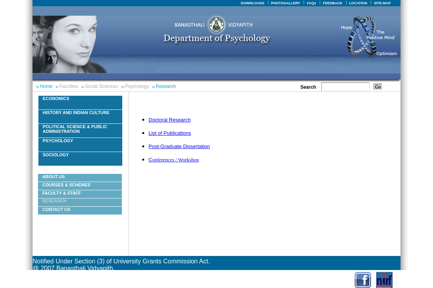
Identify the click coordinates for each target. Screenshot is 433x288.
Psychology (137, 86)
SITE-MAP (382, 3)
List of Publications (170, 133)
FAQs (311, 3)
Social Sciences (101, 86)
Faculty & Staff (61, 193)
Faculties (68, 86)
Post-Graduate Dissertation (179, 146)
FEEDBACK (332, 3)
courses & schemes (66, 184)
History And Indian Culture (76, 112)
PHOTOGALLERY (286, 3)
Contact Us (56, 209)
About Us (53, 176)
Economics (56, 98)
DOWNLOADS (253, 3)
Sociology (56, 154)
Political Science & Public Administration (75, 129)
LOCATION (358, 3)
